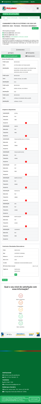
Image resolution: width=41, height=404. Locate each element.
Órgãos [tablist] (11, 53)
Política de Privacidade (11, 399)
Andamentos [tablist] (20, 49)
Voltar (5, 280)
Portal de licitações (23, 17)
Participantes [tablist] (30, 53)
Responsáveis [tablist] (30, 56)
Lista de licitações (34, 17)
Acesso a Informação (12, 17)
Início (3, 17)
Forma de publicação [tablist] (10, 56)
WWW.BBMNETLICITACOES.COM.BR (19, 36)
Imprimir (35, 28)
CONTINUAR (34, 399)
